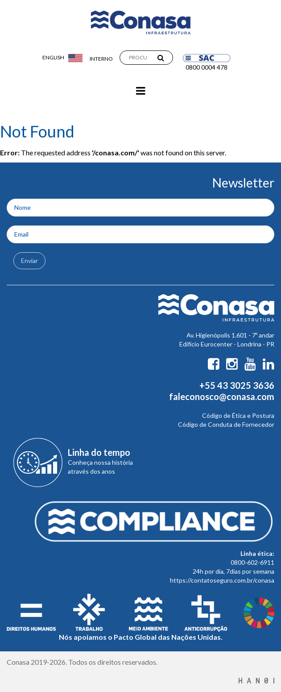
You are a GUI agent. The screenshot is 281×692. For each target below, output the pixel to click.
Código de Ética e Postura (238, 415)
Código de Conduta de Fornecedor (226, 424)
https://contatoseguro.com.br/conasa (222, 580)
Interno (101, 58)
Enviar (29, 260)
